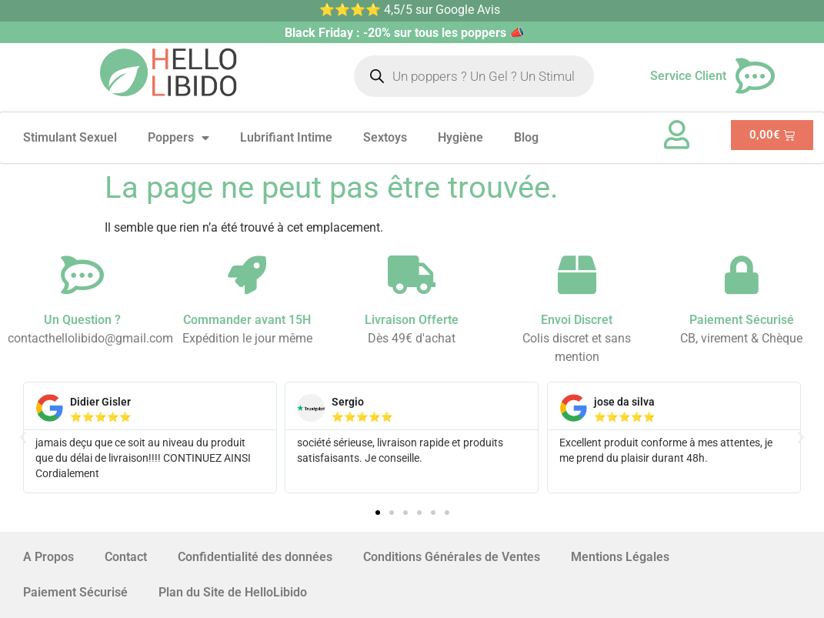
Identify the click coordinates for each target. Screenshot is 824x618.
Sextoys (385, 137)
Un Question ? (82, 319)
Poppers (178, 138)
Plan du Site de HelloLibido (232, 592)
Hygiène (460, 137)
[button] (23, 438)
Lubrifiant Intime (286, 137)
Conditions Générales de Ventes (451, 557)
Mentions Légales (620, 557)
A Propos (48, 557)
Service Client (688, 75)
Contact (126, 557)
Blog (526, 137)
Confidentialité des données (255, 557)
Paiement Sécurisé (75, 592)
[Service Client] (755, 76)
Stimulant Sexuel (70, 137)
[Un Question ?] (82, 275)
